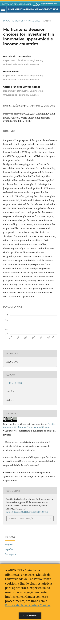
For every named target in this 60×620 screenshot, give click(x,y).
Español (9, 549)
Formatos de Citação (21, 518)
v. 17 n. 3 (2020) (33, 20)
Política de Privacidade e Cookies (27, 605)
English (9, 544)
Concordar (30, 616)
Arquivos (18, 20)
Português (10, 554)
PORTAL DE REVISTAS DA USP (17, 4)
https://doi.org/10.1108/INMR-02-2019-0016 (32, 105)
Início (6, 20)
